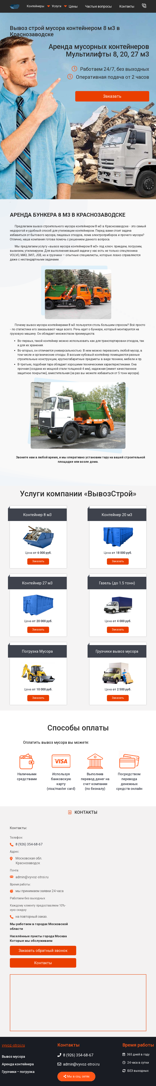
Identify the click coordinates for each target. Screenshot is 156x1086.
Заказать (112, 96)
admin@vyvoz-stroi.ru (78, 1064)
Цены (73, 6)
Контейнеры (35, 6)
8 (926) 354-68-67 (29, 844)
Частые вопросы (98, 6)
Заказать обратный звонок (43, 950)
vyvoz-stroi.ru (13, 1045)
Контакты (126, 6)
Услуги (56, 6)
